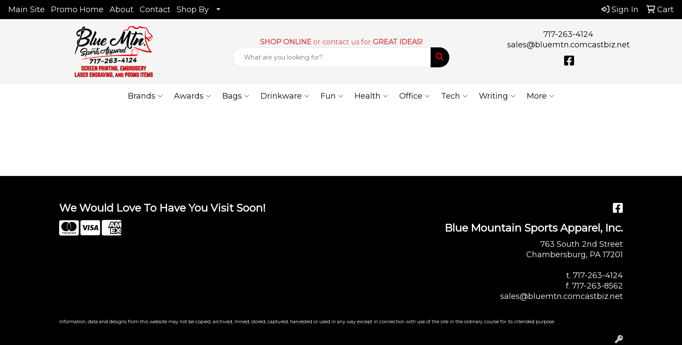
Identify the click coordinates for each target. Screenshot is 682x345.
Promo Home (77, 9)
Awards (192, 96)
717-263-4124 (568, 34)
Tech (454, 96)
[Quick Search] (332, 57)
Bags (235, 96)
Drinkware (285, 96)
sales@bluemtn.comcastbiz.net (568, 45)
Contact (155, 9)
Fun (332, 96)
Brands (145, 96)
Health (371, 96)
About (122, 9)
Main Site (26, 9)
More (540, 96)
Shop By (193, 9)
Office (414, 96)
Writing (497, 96)
